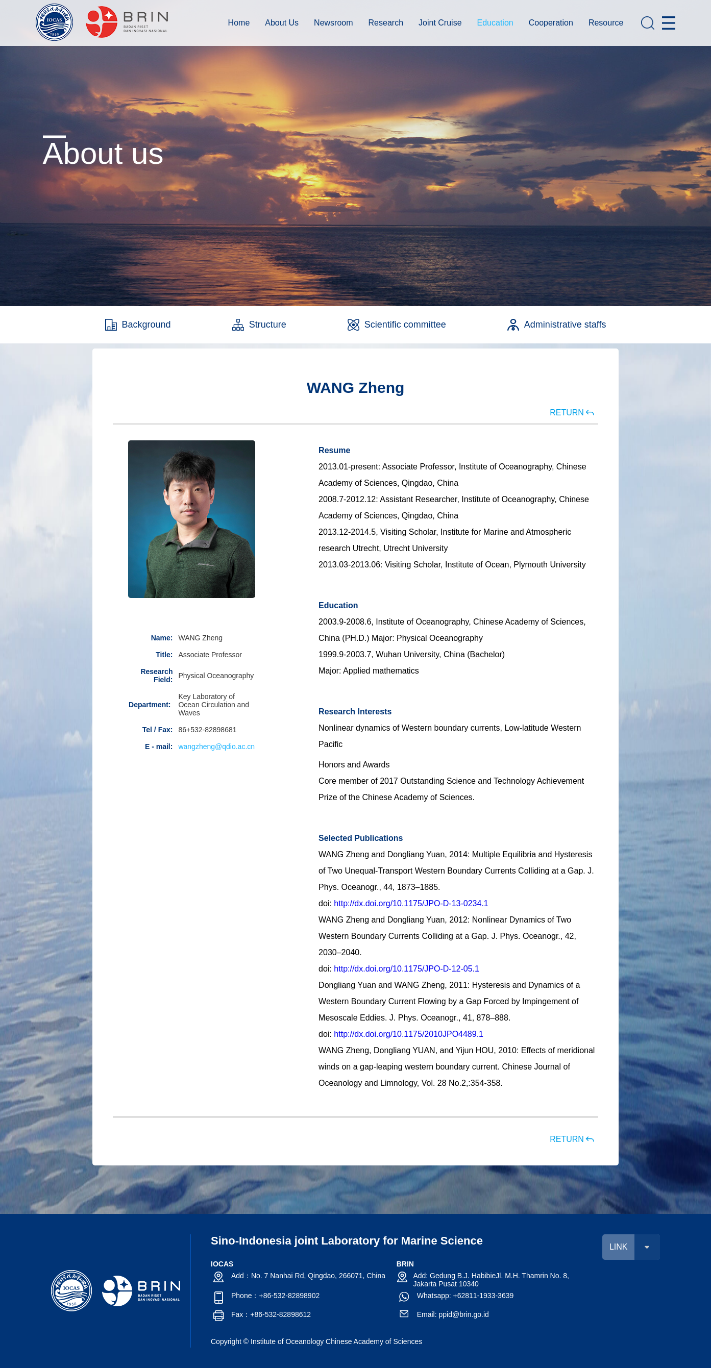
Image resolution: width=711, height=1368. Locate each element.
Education (495, 22)
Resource (606, 22)
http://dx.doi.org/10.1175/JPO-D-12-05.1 (406, 968)
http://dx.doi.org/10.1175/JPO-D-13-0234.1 (411, 903)
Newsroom (333, 22)
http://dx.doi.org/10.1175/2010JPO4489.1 (408, 1034)
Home (239, 22)
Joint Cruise (440, 22)
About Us (282, 22)
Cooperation (551, 22)
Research (386, 22)
